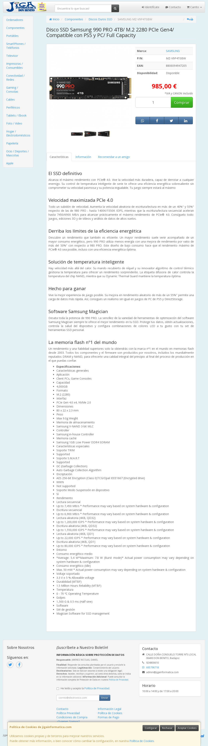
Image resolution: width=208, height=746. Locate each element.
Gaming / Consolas (12, 89)
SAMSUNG (173, 51)
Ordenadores (14, 20)
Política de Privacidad (118, 679)
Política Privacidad (68, 713)
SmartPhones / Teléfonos (16, 46)
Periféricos (13, 107)
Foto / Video (14, 123)
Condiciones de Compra (71, 717)
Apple (9, 163)
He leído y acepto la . (85, 688)
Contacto (173, 7)
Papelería (12, 143)
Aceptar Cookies (187, 728)
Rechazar (167, 728)
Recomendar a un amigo (114, 157)
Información (83, 157)
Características (59, 157)
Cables (10, 99)
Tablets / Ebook (16, 115)
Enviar (104, 697)
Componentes (15, 28)
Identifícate (150, 7)
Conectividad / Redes (15, 77)
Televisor (12, 56)
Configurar (151, 728)
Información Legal (109, 709)
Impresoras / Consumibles (14, 66)
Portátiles (12, 36)
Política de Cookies (141, 741)
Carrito (194, 7)
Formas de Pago (108, 717)
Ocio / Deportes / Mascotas (17, 153)
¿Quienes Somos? (68, 721)
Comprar (181, 102)
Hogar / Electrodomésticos (18, 133)
